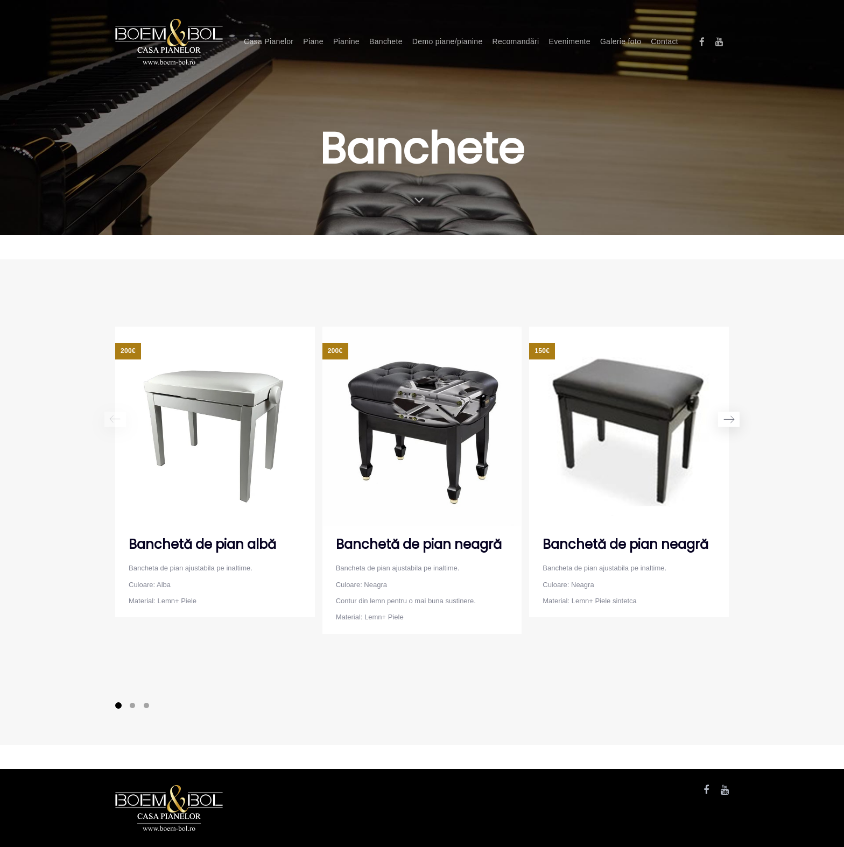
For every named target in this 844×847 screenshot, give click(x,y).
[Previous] (115, 419)
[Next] (729, 419)
